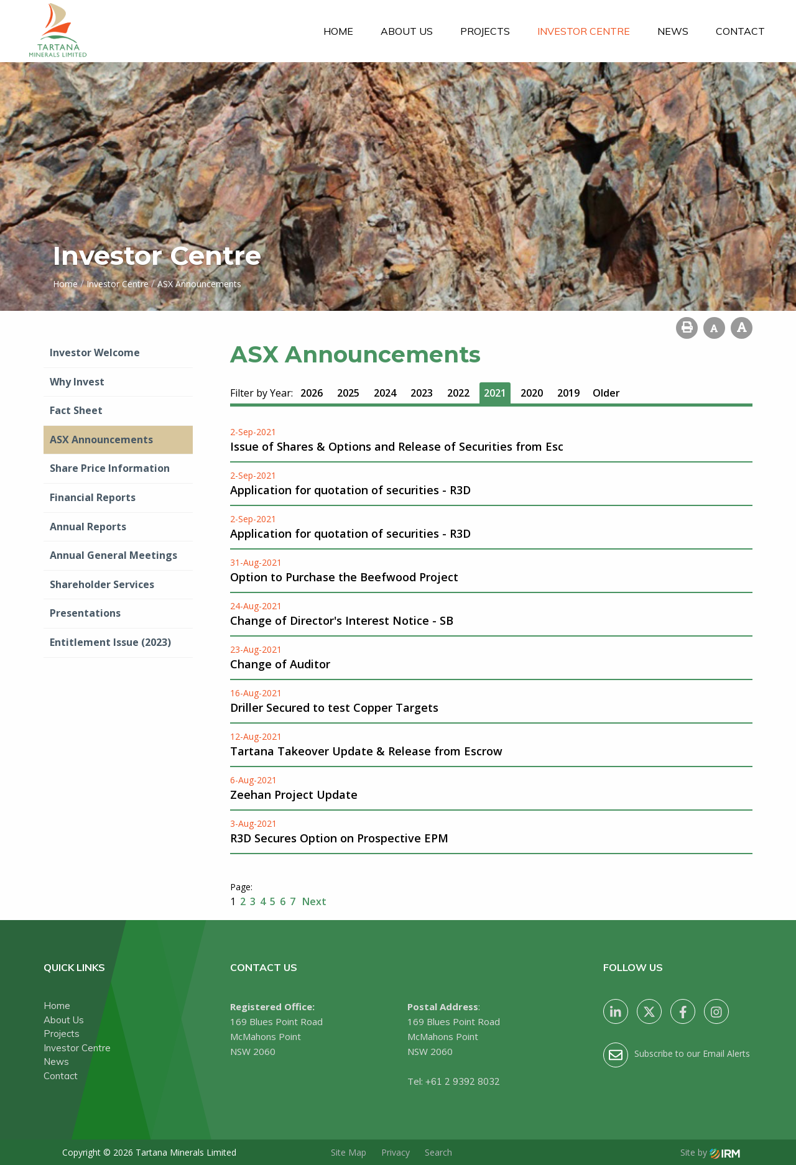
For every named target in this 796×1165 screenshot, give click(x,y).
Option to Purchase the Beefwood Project (344, 576)
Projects (485, 31)
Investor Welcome (95, 352)
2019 (568, 393)
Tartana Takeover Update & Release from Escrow (366, 751)
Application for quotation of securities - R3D (350, 489)
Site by (710, 1152)
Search (438, 1152)
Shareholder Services (102, 584)
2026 (311, 393)
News (672, 31)
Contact (740, 31)
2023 (421, 393)
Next (313, 901)
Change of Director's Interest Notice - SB (341, 620)
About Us (407, 31)
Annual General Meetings (113, 555)
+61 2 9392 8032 (462, 1081)
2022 (458, 393)
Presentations (85, 613)
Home (338, 31)
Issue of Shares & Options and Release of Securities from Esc (396, 446)
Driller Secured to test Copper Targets (334, 707)
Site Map (348, 1152)
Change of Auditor (280, 663)
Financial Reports (93, 497)
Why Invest (77, 382)
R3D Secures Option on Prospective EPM (339, 838)
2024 (385, 393)
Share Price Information (110, 468)
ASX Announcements (101, 439)
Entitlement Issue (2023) (110, 642)
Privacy (395, 1152)
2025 (348, 393)
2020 (532, 393)
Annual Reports (88, 526)
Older (606, 393)
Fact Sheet (76, 410)
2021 (495, 393)
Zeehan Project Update (294, 794)
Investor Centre (583, 31)
